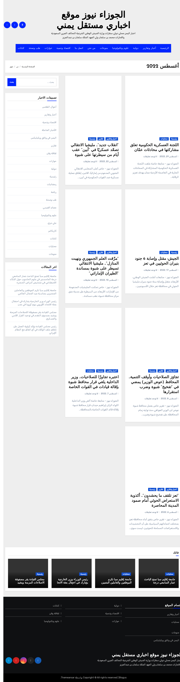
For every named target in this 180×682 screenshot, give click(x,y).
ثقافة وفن (48, 153)
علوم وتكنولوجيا (117, 48)
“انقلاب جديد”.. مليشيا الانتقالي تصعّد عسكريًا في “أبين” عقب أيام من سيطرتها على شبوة (91, 150)
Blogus (119, 677)
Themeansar (64, 677)
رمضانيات (48, 184)
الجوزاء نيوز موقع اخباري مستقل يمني (143, 655)
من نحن (88, 48)
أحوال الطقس (46, 106)
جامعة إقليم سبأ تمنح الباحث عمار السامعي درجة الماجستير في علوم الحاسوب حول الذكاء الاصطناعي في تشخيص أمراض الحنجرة (30, 279)
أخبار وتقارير (146, 48)
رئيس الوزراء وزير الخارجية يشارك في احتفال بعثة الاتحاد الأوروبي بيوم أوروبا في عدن (68, 582)
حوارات (45, 48)
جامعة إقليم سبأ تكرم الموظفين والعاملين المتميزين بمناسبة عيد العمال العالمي (112, 582)
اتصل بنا (75, 48)
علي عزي (48, 223)
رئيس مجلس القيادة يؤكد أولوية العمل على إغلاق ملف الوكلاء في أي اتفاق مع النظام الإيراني (31, 329)
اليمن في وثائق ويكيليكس (40, 137)
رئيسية (171, 139)
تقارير (97, 139)
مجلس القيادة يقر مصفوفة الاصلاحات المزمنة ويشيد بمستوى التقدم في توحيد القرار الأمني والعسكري (30, 315)
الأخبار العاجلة (46, 130)
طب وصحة (31, 48)
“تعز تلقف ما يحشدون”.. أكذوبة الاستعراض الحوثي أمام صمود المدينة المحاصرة (151, 501)
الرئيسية (161, 48)
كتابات (17, 48)
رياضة (50, 192)
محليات (160, 139)
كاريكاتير (49, 230)
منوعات (101, 48)
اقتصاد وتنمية (60, 48)
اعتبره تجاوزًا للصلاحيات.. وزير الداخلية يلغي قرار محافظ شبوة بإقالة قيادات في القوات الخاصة (90, 382)
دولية (132, 48)
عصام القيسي (46, 207)
